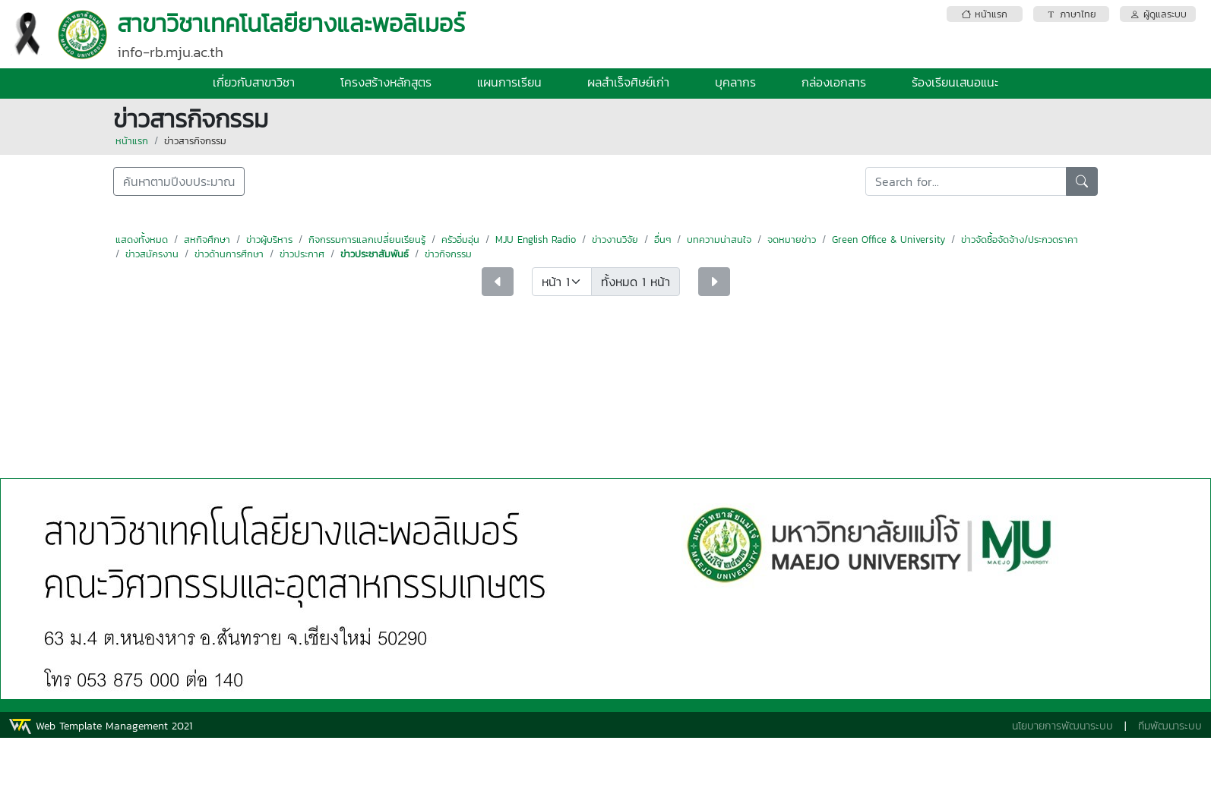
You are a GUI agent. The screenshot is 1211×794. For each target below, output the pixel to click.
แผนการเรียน (509, 82)
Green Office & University (888, 239)
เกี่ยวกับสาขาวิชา (254, 82)
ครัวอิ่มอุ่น (460, 239)
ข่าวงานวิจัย (615, 239)
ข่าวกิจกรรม (448, 254)
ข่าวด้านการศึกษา (229, 254)
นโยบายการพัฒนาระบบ (1062, 726)
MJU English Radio (535, 239)
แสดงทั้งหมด (141, 239)
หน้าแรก (131, 141)
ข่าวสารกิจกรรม (195, 141)
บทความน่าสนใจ (719, 239)
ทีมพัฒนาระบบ (1170, 726)
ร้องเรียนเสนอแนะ (955, 82)
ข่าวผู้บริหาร (269, 239)
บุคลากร (735, 82)
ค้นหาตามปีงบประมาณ (179, 181)
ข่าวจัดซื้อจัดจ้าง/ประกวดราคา (1019, 239)
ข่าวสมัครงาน (152, 254)
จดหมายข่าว (791, 239)
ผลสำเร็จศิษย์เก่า (628, 82)
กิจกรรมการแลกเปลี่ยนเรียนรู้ (366, 239)
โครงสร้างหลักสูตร (386, 82)
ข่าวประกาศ (302, 254)
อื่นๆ (662, 239)
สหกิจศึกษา (207, 239)
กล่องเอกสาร (834, 82)
